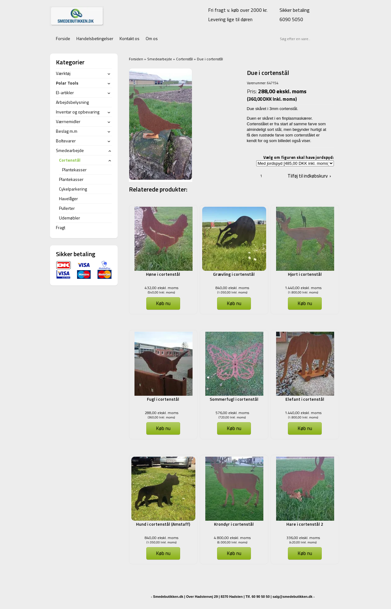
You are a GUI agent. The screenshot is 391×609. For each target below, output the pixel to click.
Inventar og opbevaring (77, 111)
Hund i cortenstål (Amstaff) (163, 524)
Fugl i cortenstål (163, 399)
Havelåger (68, 198)
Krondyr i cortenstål (234, 524)
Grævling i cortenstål (234, 274)
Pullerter (67, 208)
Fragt (60, 227)
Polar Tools (67, 83)
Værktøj (63, 73)
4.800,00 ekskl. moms (232, 538)
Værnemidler (68, 121)
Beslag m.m (66, 131)
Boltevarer (66, 140)
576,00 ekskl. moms (232, 413)
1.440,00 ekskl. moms (303, 288)
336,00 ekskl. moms (303, 538)
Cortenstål (184, 59)
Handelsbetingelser (94, 38)
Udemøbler (69, 218)
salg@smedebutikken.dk (292, 596)
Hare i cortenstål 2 (304, 524)
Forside (63, 38)
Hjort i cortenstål (305, 274)
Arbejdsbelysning (72, 102)
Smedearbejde (159, 59)
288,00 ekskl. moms (161, 413)
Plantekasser (74, 169)
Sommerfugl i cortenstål (234, 399)
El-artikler (65, 92)
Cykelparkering (73, 189)
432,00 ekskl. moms (161, 288)
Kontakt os (129, 38)
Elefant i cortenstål (304, 399)
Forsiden (136, 59)
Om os (152, 38)
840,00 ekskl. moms (232, 288)
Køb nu (163, 303)
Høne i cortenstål (163, 274)
